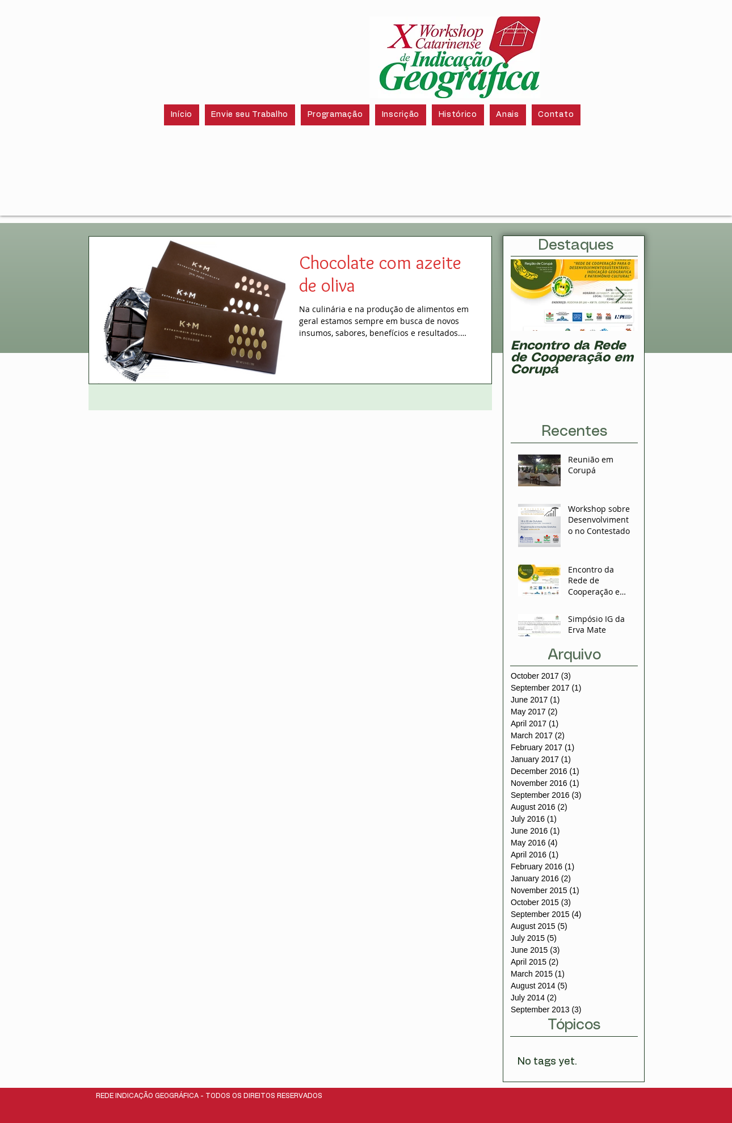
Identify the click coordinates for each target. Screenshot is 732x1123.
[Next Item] (620, 295)
